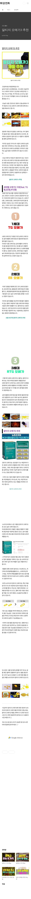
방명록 (16, 10)
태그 (8, 10)
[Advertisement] (15, 335)
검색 (24, 3)
